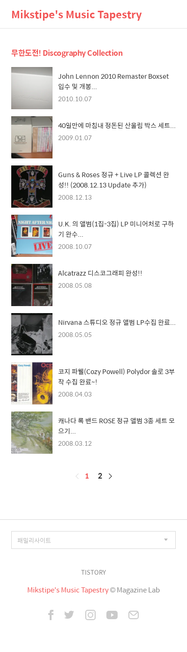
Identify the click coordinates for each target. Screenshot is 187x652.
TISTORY (93, 572)
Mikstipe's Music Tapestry (76, 14)
